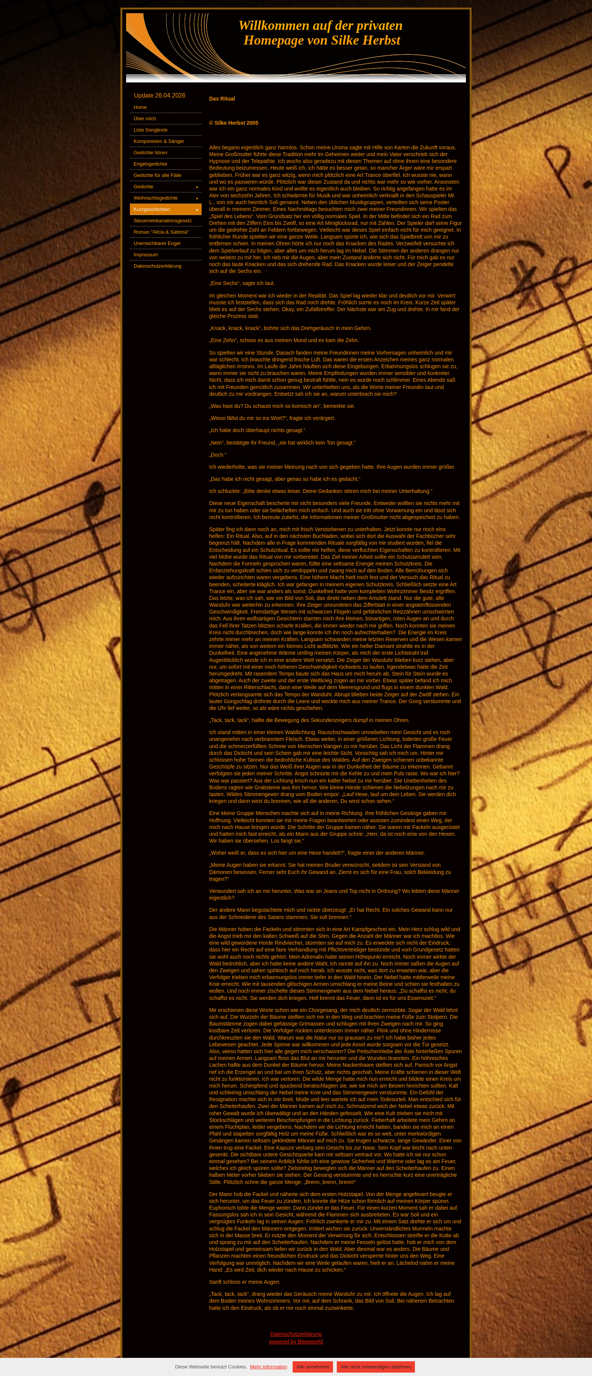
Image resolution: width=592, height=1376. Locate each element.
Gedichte (168, 186)
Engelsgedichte (150, 164)
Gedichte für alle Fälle (157, 175)
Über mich (145, 118)
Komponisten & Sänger (159, 141)
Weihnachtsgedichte (168, 198)
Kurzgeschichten (168, 209)
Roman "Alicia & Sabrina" (161, 232)
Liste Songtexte (151, 130)
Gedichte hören (150, 152)
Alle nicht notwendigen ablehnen (376, 1367)
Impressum (146, 254)
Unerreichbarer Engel (157, 243)
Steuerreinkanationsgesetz (163, 220)
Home (140, 107)
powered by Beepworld (296, 1342)
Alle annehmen (312, 1367)
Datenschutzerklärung (157, 266)
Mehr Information (268, 1367)
